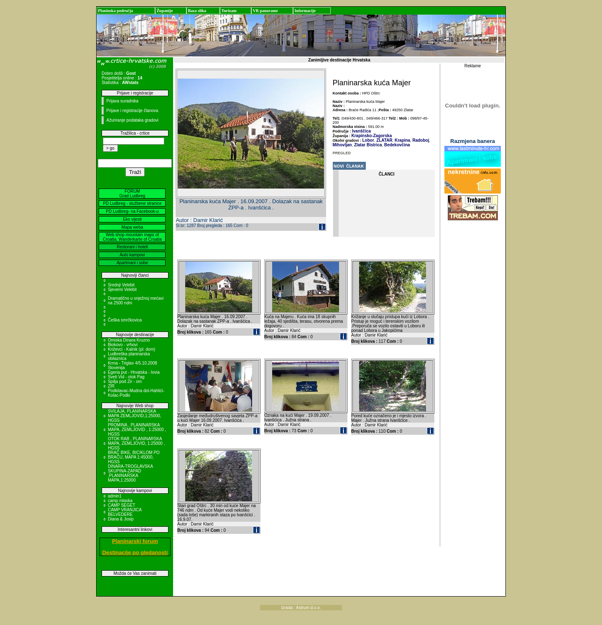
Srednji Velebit (121, 285)
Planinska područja (115, 10)
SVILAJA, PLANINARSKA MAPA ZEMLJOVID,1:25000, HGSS (134, 416)
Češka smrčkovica (125, 320)
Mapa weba (132, 227)
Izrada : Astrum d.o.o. (301, 607)
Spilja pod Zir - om (125, 381)
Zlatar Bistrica (367, 145)
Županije (164, 10)
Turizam (228, 10)
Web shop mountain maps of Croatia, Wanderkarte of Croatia (132, 237)
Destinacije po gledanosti (135, 552)
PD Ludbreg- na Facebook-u (132, 211)
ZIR (111, 386)
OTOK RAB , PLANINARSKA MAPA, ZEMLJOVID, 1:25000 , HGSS (136, 443)
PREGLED (342, 153)
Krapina (401, 140)
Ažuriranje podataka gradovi (132, 120)
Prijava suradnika (122, 101)
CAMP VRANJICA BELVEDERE (124, 512)
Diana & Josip (121, 519)
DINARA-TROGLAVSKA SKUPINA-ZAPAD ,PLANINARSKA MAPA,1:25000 (130, 473)
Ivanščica (361, 131)
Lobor (368, 140)
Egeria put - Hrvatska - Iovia (134, 372)
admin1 (115, 496)
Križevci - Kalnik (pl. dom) (131, 349)
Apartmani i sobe (132, 262)
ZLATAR (383, 140)
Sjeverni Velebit (122, 289)
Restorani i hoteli (132, 247)
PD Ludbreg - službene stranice (132, 203)
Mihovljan (342, 145)
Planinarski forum (135, 541)
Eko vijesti (132, 219)
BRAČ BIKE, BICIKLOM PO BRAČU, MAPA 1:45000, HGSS (134, 457)
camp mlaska (120, 500)
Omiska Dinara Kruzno (129, 340)
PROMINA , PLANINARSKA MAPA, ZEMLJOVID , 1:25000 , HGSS (137, 429)
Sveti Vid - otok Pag (126, 377)
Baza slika (197, 10)
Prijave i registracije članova (132, 110)
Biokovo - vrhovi (123, 344)
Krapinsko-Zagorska (372, 135)
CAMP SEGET (121, 505)
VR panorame (265, 10)
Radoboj (420, 140)
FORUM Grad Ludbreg (132, 193)
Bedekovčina (396, 145)
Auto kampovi (132, 255)
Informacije (305, 10)
